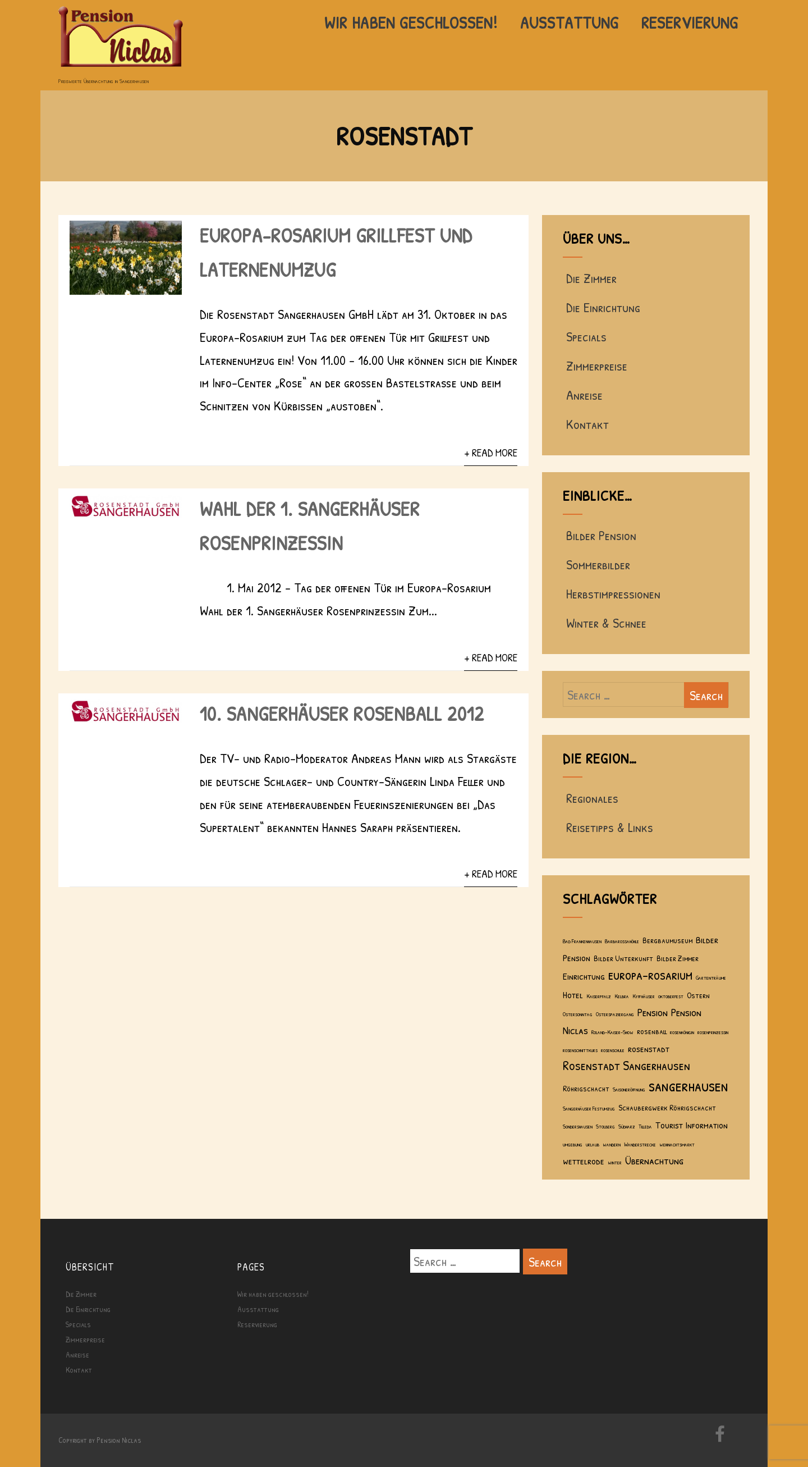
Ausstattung (569, 22)
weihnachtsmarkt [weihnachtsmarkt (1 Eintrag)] (677, 1144)
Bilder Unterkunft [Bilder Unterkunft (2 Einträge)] (623, 958)
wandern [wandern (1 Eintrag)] (612, 1144)
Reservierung (689, 22)
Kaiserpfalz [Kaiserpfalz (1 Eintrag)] (598, 996)
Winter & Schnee (604, 623)
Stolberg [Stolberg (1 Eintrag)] (605, 1126)
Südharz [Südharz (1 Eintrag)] (626, 1126)
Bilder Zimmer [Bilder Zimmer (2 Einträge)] (677, 958)
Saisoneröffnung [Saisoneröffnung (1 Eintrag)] (629, 1089)
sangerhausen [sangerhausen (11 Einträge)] (688, 1085)
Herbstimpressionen (611, 593)
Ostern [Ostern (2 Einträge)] (698, 995)
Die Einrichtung (601, 307)
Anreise (583, 395)
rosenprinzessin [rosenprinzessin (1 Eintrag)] (712, 1032)
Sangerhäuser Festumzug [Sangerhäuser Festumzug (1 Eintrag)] (589, 1108)
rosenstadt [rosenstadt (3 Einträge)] (648, 1048)
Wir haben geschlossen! (411, 22)
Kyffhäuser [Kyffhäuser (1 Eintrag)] (643, 996)
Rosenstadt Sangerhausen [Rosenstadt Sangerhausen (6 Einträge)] (626, 1065)
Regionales (590, 798)
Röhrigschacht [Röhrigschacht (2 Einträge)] (586, 1088)
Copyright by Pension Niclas (99, 1439)
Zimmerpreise (595, 365)
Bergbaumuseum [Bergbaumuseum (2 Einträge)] (667, 940)
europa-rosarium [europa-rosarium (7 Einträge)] (650, 974)
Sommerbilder (596, 564)
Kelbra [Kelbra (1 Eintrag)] (621, 996)
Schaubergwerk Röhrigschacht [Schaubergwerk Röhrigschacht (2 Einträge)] (667, 1107)
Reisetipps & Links (608, 827)
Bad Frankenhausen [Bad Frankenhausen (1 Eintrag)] (582, 941)
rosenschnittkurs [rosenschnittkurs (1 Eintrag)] (580, 1050)
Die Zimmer (590, 278)
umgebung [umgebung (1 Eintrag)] (572, 1144)
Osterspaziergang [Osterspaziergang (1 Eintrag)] (615, 1014)
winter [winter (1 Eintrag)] (615, 1162)
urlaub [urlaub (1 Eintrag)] (592, 1144)
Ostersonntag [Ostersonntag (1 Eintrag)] (578, 1014)
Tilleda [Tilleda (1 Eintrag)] (645, 1126)
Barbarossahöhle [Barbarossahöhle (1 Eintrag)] (622, 941)
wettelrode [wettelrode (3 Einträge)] (583, 1161)
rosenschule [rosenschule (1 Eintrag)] (613, 1050)
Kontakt (586, 424)
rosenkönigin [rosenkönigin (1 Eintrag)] (682, 1032)
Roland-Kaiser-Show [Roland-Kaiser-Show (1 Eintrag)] (612, 1032)
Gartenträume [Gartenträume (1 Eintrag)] (711, 977)
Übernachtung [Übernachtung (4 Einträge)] (654, 1160)
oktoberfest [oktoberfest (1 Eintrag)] (670, 996)
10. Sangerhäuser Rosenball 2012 (342, 713)
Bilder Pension (599, 535)
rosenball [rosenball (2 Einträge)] (652, 1031)
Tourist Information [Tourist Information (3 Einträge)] (691, 1125)
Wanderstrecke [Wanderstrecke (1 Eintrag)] (640, 1144)
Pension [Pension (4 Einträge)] (652, 1012)
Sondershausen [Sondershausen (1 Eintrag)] (578, 1126)
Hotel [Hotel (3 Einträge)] (573, 995)
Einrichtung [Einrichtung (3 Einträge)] (584, 976)
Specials (585, 336)
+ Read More (490, 452)
